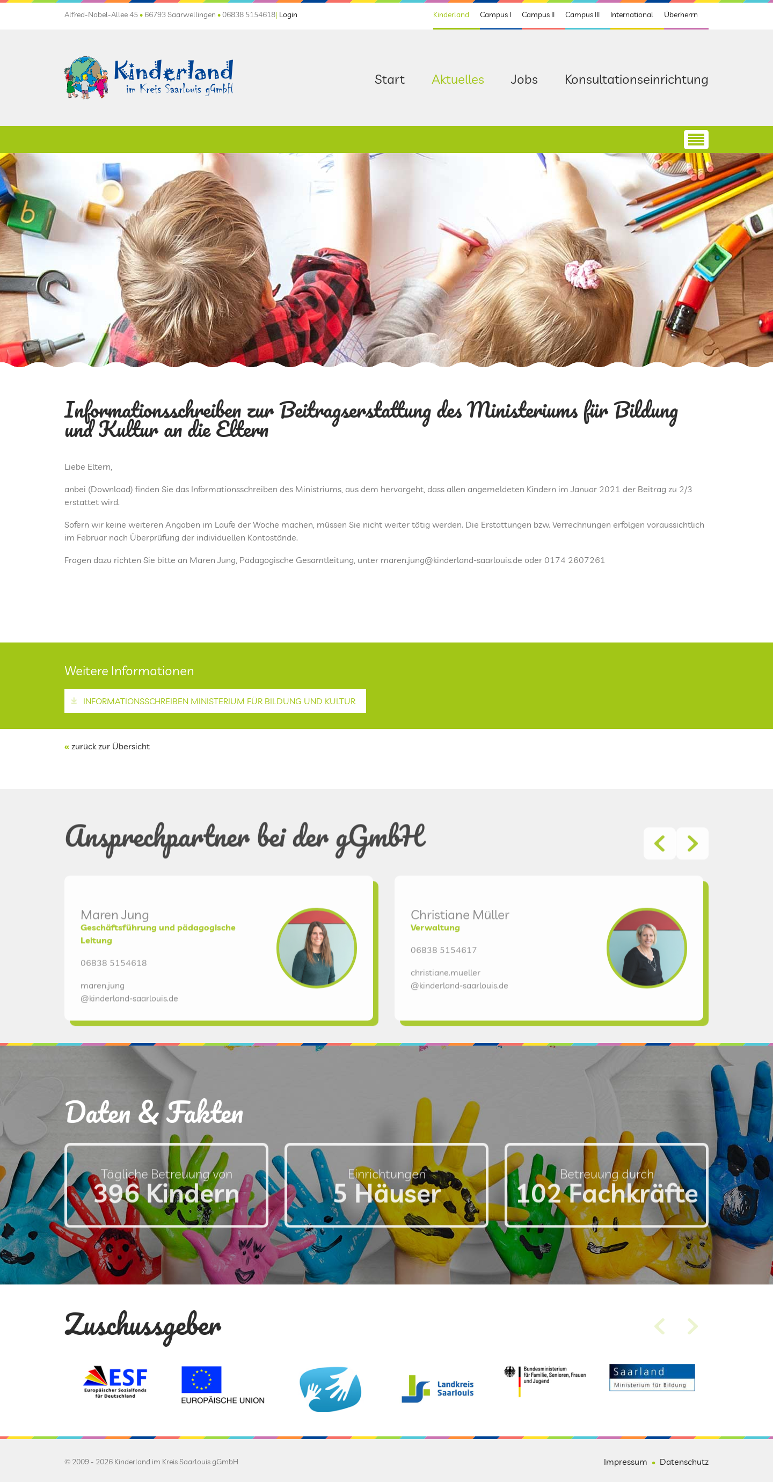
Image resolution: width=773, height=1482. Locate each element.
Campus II (538, 14)
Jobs (524, 78)
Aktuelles (458, 78)
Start (390, 78)
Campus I (495, 14)
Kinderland (451, 14)
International (631, 14)
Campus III (582, 14)
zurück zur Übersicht (110, 746)
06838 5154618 (114, 1000)
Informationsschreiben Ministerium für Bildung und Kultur (219, 701)
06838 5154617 (444, 987)
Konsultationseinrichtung (637, 78)
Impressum (625, 1461)
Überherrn (681, 14)
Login (288, 14)
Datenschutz (684, 1461)
